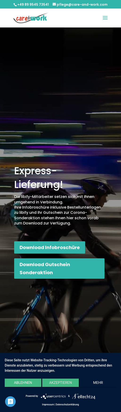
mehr (98, 383)
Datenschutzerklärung (67, 404)
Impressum (48, 404)
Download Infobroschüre (50, 247)
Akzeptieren (60, 383)
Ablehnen (23, 383)
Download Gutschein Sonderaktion (45, 268)
